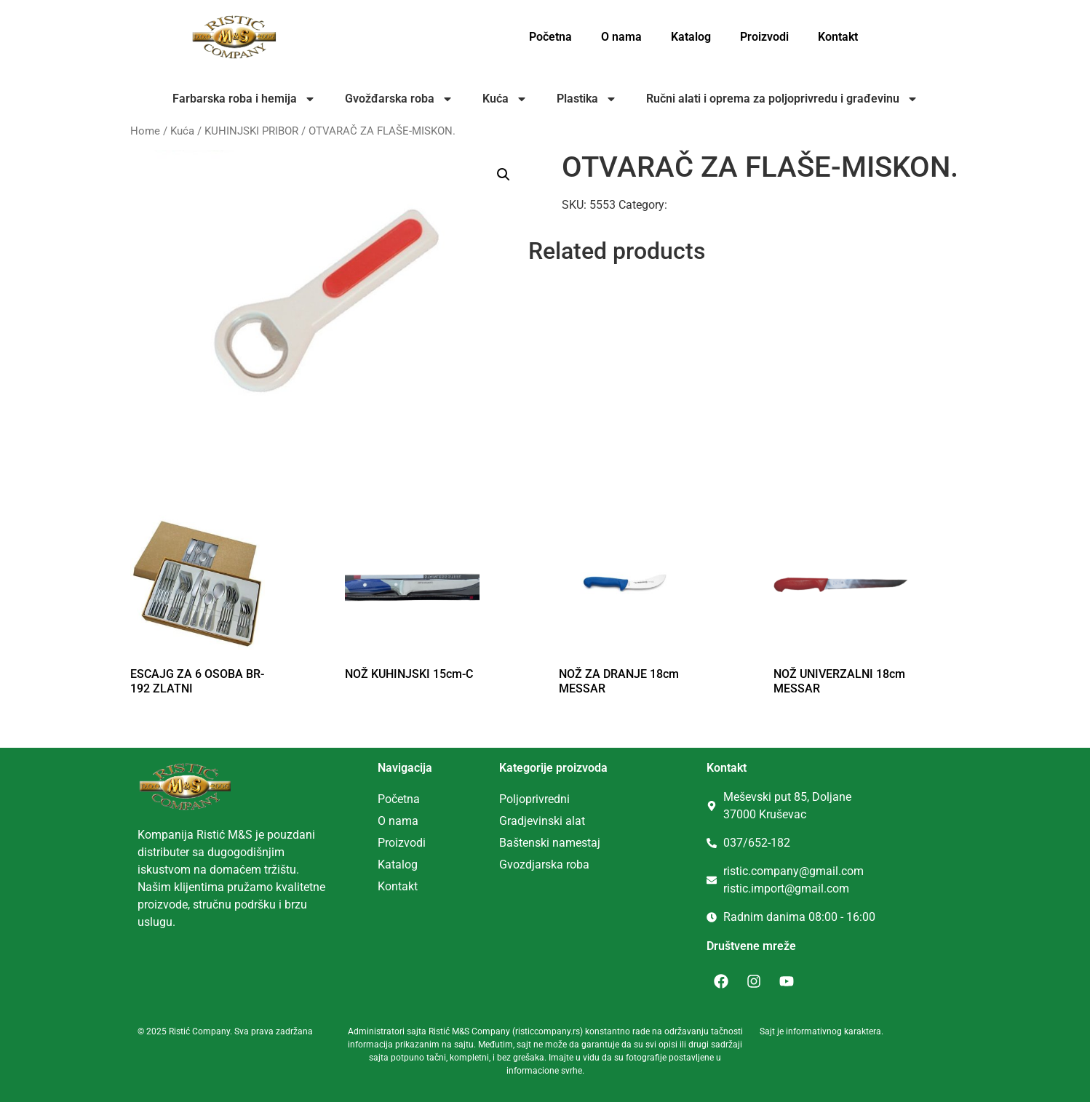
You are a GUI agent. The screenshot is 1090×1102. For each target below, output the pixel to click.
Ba (506, 843)
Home (145, 130)
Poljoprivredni (534, 799)
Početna (550, 37)
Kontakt (838, 37)
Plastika (587, 99)
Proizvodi (764, 37)
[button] (503, 174)
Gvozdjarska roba (544, 864)
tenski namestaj (559, 843)
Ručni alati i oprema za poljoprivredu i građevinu (782, 99)
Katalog (691, 37)
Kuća (505, 99)
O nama (621, 37)
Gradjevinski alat (542, 821)
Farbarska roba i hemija (244, 99)
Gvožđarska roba (399, 99)
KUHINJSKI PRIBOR (251, 130)
